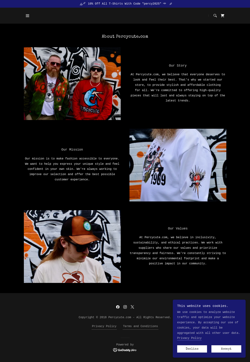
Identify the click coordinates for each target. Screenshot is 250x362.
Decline (192, 349)
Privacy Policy (189, 338)
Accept (226, 349)
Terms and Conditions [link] (140, 326)
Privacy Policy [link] (104, 326)
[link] (222, 15)
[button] (27, 15)
